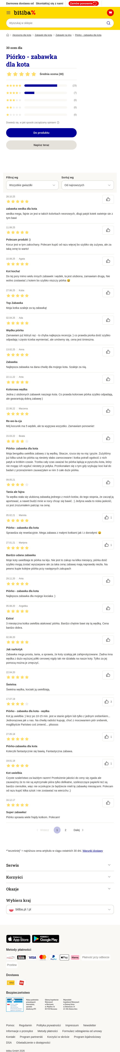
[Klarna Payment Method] (75, 958)
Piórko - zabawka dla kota (88, 35)
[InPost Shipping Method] (10, 983)
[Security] (14, 1005)
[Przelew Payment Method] (12, 965)
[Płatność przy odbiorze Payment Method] (95, 957)
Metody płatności (48, 1031)
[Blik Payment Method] (21, 958)
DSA (9, 1042)
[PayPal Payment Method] (53, 958)
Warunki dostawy (93, 850)
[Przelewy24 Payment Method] (10, 958)
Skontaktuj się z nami (49, 3)
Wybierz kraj (18, 900)
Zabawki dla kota (43, 35)
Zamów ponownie (83, 3)
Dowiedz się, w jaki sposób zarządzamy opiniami (33, 122)
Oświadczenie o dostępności (33, 1042)
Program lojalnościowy (87, 1036)
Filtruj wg (12, 177)
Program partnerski (31, 1036)
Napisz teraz (41, 145)
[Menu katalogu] (8, 12)
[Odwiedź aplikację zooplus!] (18, 941)
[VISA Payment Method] (32, 958)
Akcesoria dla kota (21, 35)
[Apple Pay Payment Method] (64, 958)
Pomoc (10, 1025)
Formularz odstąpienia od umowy (82, 1031)
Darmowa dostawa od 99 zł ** (24, 3)
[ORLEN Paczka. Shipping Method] (21, 983)
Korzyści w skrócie (58, 1036)
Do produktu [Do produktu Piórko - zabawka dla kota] (41, 132)
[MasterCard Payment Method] (43, 958)
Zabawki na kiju (64, 35)
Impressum (72, 1025)
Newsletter (89, 1025)
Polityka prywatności (49, 1025)
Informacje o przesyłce (19, 1031)
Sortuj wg (68, 177)
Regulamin (25, 1025)
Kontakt (10, 1036)
